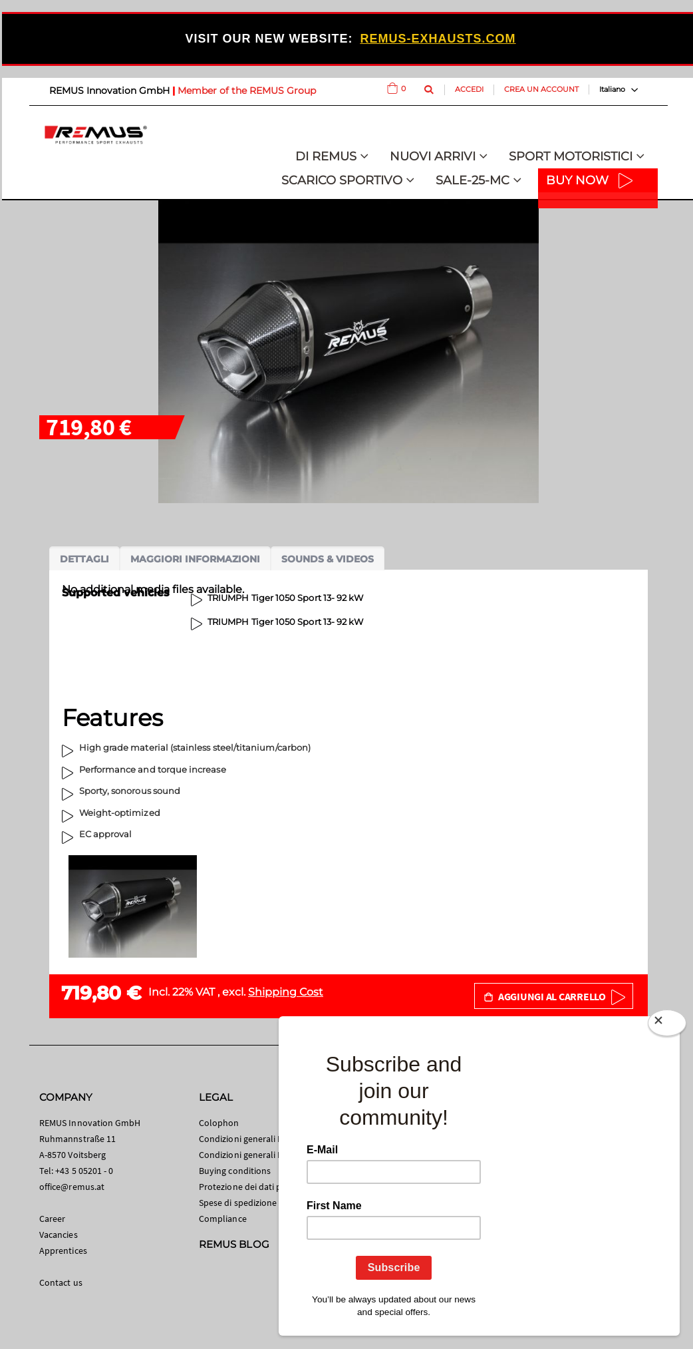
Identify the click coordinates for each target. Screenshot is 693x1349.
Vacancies (58, 1235)
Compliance (223, 1219)
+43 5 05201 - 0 (84, 1171)
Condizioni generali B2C (246, 1139)
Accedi (469, 89)
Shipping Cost (285, 992)
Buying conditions (235, 1171)
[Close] (667, 1025)
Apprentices (63, 1250)
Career (52, 1219)
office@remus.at (71, 1187)
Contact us (60, 1282)
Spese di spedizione (238, 1203)
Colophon (219, 1123)
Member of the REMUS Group (247, 90)
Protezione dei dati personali (256, 1187)
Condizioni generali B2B (246, 1155)
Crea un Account (541, 89)
